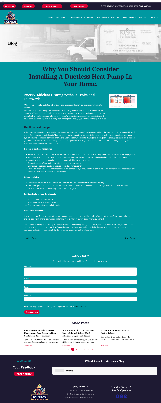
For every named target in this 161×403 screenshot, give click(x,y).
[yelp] (121, 387)
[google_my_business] (125, 387)
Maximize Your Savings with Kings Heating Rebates (116, 331)
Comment (28, 266)
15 (88, 349)
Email (26, 287)
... (84, 349)
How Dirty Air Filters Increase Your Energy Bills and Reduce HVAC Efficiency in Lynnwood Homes (78, 333)
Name (26, 279)
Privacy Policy (80, 306)
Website (27, 295)
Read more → (29, 346)
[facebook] (117, 387)
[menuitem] (50, 17)
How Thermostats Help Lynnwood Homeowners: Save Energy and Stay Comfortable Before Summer (40, 333)
